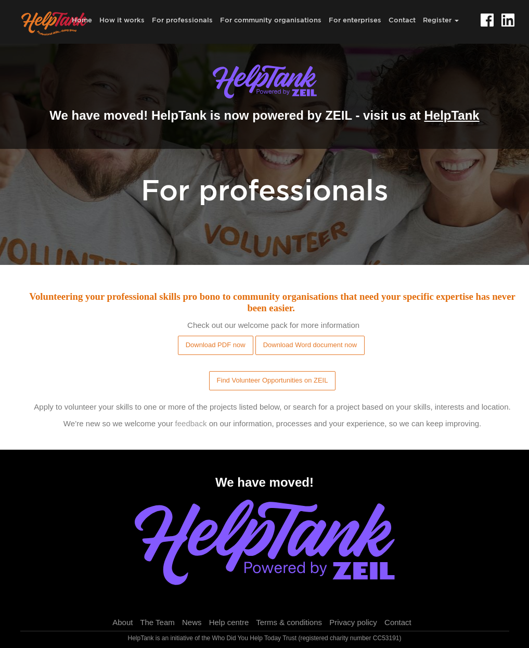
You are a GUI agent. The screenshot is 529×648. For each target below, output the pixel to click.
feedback (191, 423)
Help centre (229, 622)
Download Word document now (310, 345)
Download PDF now (216, 345)
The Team (157, 622)
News (192, 622)
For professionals (182, 19)
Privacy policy (353, 622)
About (122, 622)
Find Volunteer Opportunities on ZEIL (272, 380)
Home (82, 19)
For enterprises (355, 19)
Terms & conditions (289, 622)
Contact (402, 19)
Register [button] (441, 19)
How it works (122, 19)
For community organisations (270, 19)
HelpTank (451, 115)
